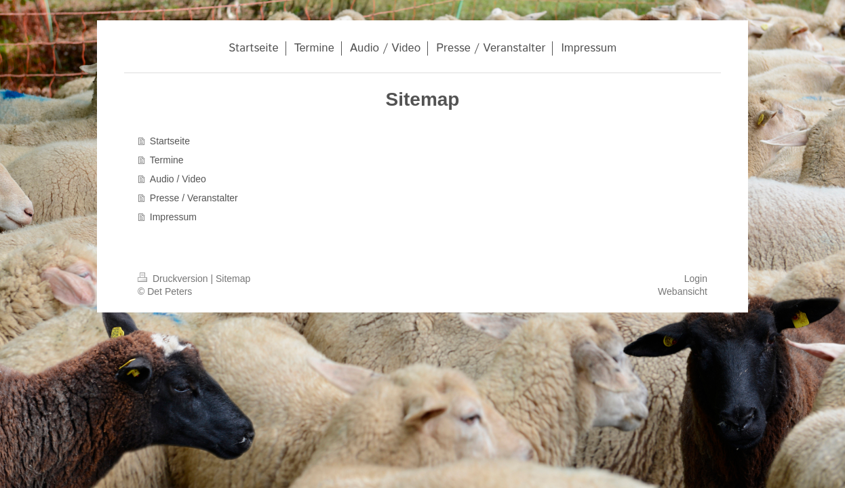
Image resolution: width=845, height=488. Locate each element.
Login (695, 278)
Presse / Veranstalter (194, 197)
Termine (167, 160)
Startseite (170, 141)
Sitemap (233, 278)
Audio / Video (178, 179)
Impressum (173, 216)
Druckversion (174, 278)
